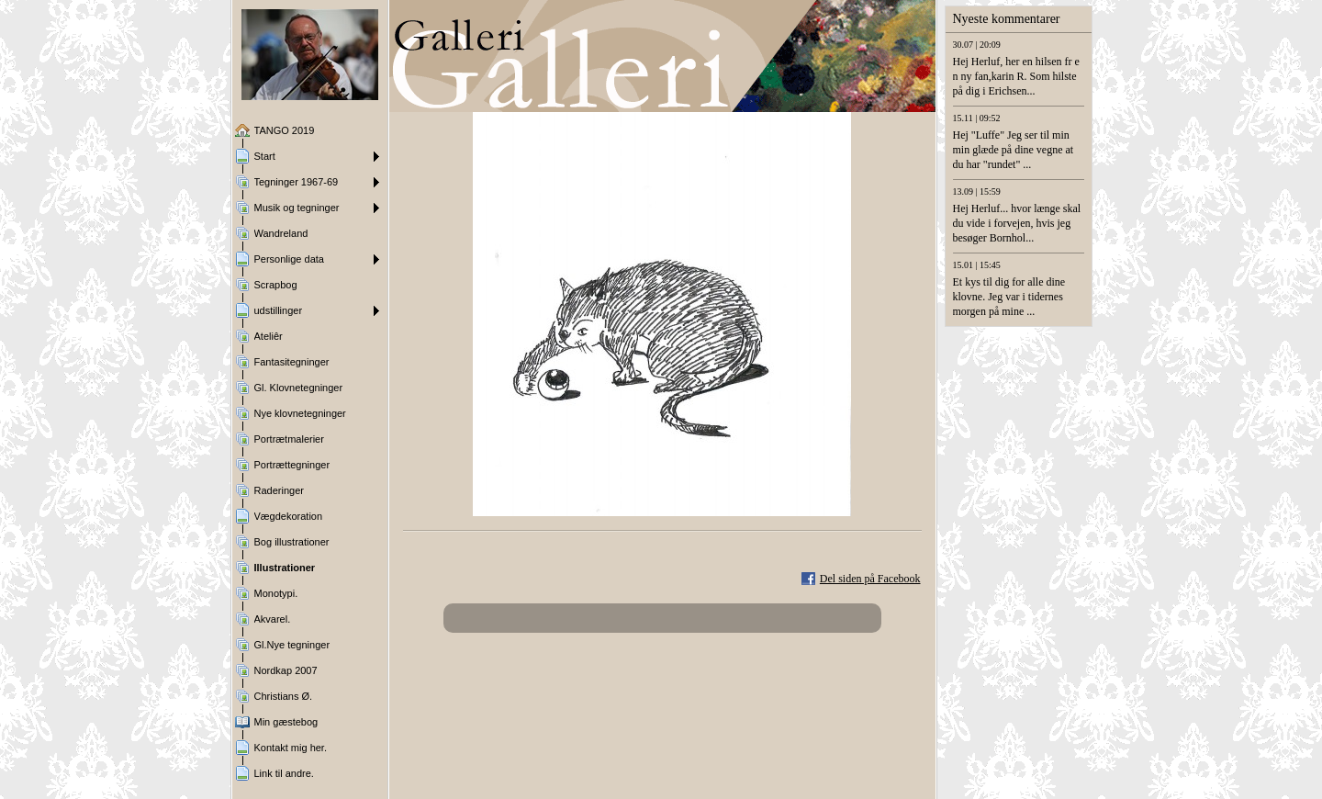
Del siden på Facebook (870, 578)
